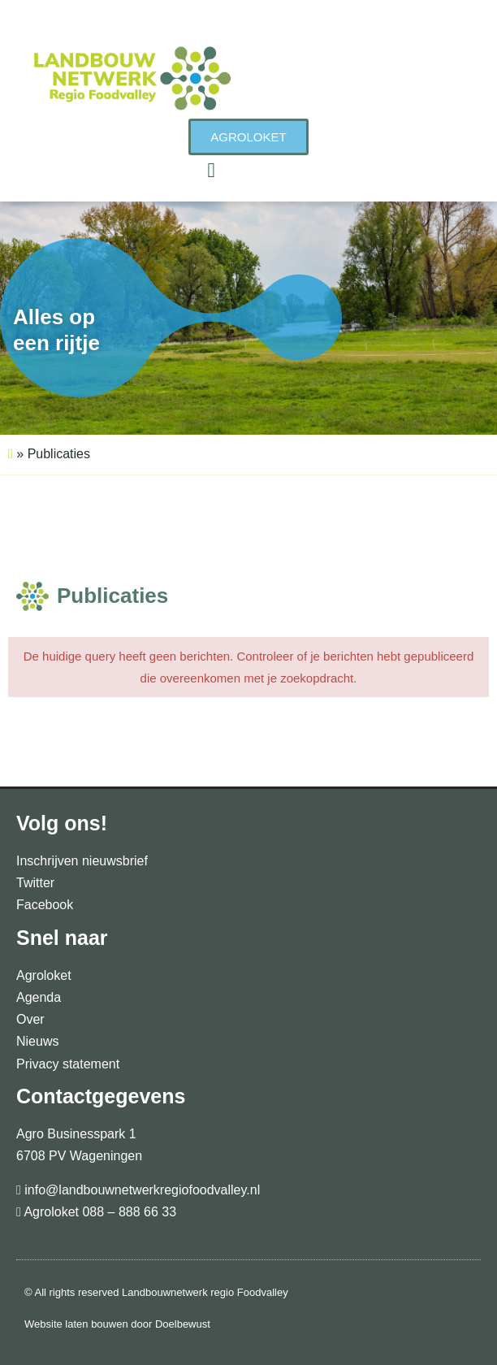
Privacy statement (67, 1064)
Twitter (35, 883)
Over (30, 1019)
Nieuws (37, 1041)
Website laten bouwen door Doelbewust (117, 1324)
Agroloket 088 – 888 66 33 (98, 1212)
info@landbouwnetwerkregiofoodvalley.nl (140, 1190)
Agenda (38, 997)
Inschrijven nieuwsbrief (82, 861)
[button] (211, 170)
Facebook (44, 905)
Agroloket (43, 975)
